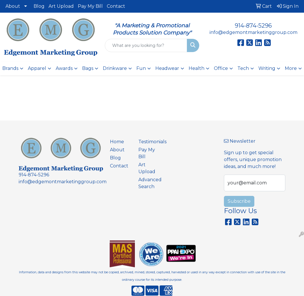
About (12, 6)
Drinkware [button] (115, 68)
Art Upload (61, 6)
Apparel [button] (37, 68)
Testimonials (149, 141)
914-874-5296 (253, 25)
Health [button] (196, 68)
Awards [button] (64, 68)
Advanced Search (149, 183)
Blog (39, 6)
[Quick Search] (146, 45)
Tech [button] (243, 68)
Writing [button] (266, 68)
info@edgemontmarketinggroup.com (253, 32)
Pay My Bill (90, 6)
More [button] (291, 68)
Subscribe (239, 201)
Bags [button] (87, 68)
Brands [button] (10, 68)
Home (117, 141)
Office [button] (221, 68)
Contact (116, 6)
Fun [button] (141, 68)
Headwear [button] (167, 68)
